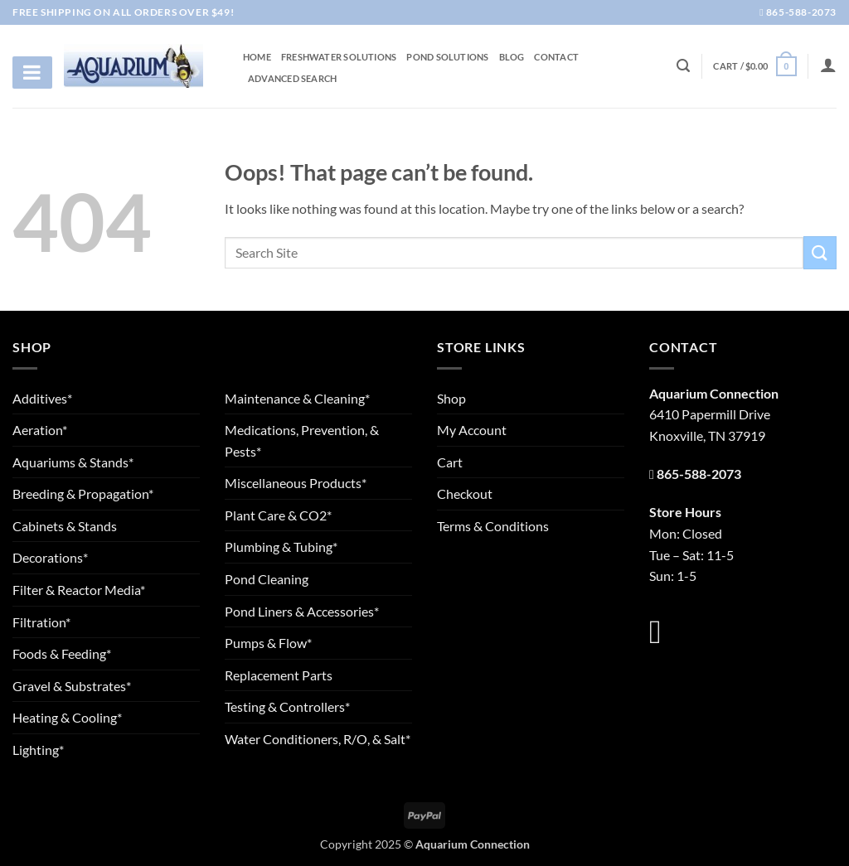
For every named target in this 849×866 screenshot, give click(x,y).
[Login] (828, 65)
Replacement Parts (278, 675)
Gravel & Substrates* (71, 686)
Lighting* (38, 749)
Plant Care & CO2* (278, 515)
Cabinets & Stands (64, 526)
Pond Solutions (447, 57)
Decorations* (50, 557)
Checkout (464, 493)
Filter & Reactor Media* (78, 589)
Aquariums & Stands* (72, 462)
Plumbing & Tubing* (281, 546)
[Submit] (820, 252)
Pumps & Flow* (268, 643)
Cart (450, 462)
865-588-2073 (798, 12)
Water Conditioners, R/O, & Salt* (317, 739)
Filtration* (41, 622)
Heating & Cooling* (67, 717)
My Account (472, 430)
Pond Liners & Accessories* (302, 611)
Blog (512, 57)
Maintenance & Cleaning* (297, 398)
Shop (451, 398)
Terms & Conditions (493, 526)
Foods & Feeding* (61, 653)
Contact (556, 57)
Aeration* (39, 430)
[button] (754, 66)
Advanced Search (292, 79)
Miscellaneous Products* (295, 483)
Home (257, 57)
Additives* (42, 398)
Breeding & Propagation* (82, 493)
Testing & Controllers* (287, 706)
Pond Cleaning (266, 579)
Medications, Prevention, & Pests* (302, 440)
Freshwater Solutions (338, 57)
